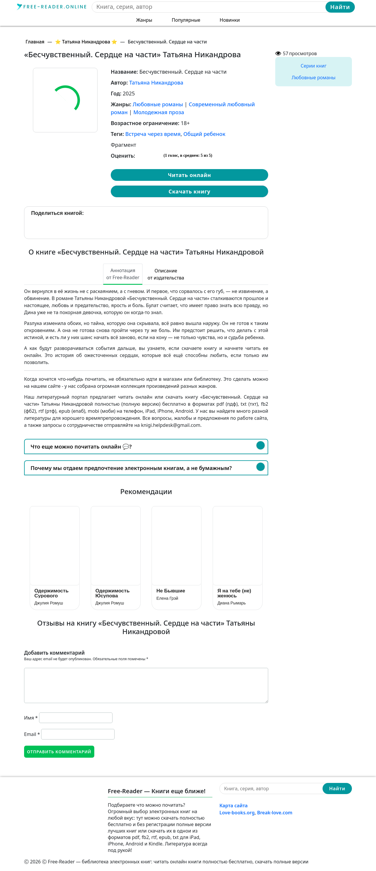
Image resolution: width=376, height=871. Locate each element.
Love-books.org (237, 812)
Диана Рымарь (231, 603)
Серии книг (313, 66)
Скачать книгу (189, 191)
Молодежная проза (158, 112)
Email (32, 734)
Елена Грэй (167, 598)
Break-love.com (274, 812)
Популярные (186, 20)
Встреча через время (153, 133)
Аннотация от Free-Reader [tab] (122, 274)
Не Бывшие (170, 590)
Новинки (230, 20)
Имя (31, 718)
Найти (340, 7)
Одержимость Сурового (51, 593)
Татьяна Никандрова (156, 82)
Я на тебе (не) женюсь (234, 593)
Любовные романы (158, 104)
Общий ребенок (204, 133)
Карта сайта (233, 805)
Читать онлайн (189, 174)
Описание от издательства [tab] (165, 274)
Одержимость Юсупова (112, 593)
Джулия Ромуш (48, 603)
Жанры (144, 20)
